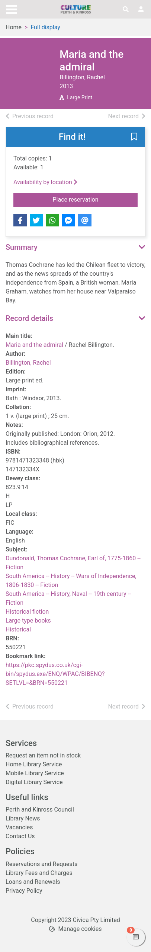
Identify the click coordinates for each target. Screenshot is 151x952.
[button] (134, 137)
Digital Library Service (34, 782)
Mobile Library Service (35, 773)
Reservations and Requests (41, 864)
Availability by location (45, 182)
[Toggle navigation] (11, 8)
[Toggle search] (125, 9)
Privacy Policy (24, 890)
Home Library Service (34, 764)
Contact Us (20, 836)
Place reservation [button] (95, 199)
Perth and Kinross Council (40, 809)
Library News (23, 818)
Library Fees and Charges (39, 872)
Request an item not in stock (43, 755)
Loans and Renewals (33, 881)
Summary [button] (22, 247)
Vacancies (19, 827)
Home (14, 27)
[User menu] (141, 9)
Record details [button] (29, 318)
